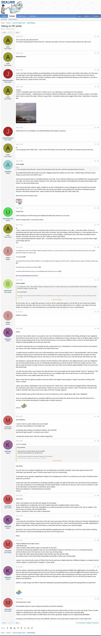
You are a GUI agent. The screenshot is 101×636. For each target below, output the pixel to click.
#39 (98, 567)
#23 (98, 70)
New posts (4, 19)
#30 (98, 247)
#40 (98, 598)
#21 (98, 36)
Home (4, 16)
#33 (98, 328)
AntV (3, 29)
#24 (98, 86)
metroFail (8, 427)
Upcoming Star (8, 218)
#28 (98, 208)
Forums (12, 16)
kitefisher (8, 339)
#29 (98, 225)
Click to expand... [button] (57, 299)
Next (17, 32)
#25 (98, 127)
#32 (98, 311)
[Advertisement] (64, 7)
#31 (98, 280)
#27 (98, 161)
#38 (98, 540)
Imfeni (8, 258)
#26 (98, 144)
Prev (4, 32)
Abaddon (8, 171)
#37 (98, 516)
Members (33, 16)
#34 (98, 416)
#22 (98, 53)
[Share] (95, 36)
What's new (21, 16)
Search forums (13, 19)
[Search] (95, 16)
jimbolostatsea (8, 80)
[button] (27, 16)
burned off (8, 290)
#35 (98, 441)
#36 (98, 495)
